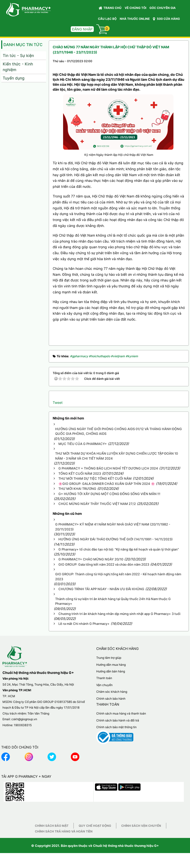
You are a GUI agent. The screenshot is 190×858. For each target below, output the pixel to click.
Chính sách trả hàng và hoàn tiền (64, 831)
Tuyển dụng (13, 78)
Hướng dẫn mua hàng (111, 664)
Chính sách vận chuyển (141, 826)
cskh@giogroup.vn (24, 719)
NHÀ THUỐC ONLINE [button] (135, 19)
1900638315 (23, 725)
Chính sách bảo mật (52, 826)
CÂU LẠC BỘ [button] (107, 19)
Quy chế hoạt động (95, 826)
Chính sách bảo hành (110, 698)
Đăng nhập (82, 29)
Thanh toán (104, 678)
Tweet (58, 402)
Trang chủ (110, 8)
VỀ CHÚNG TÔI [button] (135, 8)
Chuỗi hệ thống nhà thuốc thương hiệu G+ (126, 846)
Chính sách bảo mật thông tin (116, 727)
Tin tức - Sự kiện (18, 55)
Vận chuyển (104, 685)
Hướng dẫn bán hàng (110, 671)
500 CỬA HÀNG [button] (166, 19)
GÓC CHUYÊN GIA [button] (163, 9)
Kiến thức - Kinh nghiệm (18, 66)
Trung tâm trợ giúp (108, 658)
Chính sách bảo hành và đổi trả (117, 720)
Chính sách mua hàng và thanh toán (121, 713)
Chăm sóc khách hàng (111, 691)
